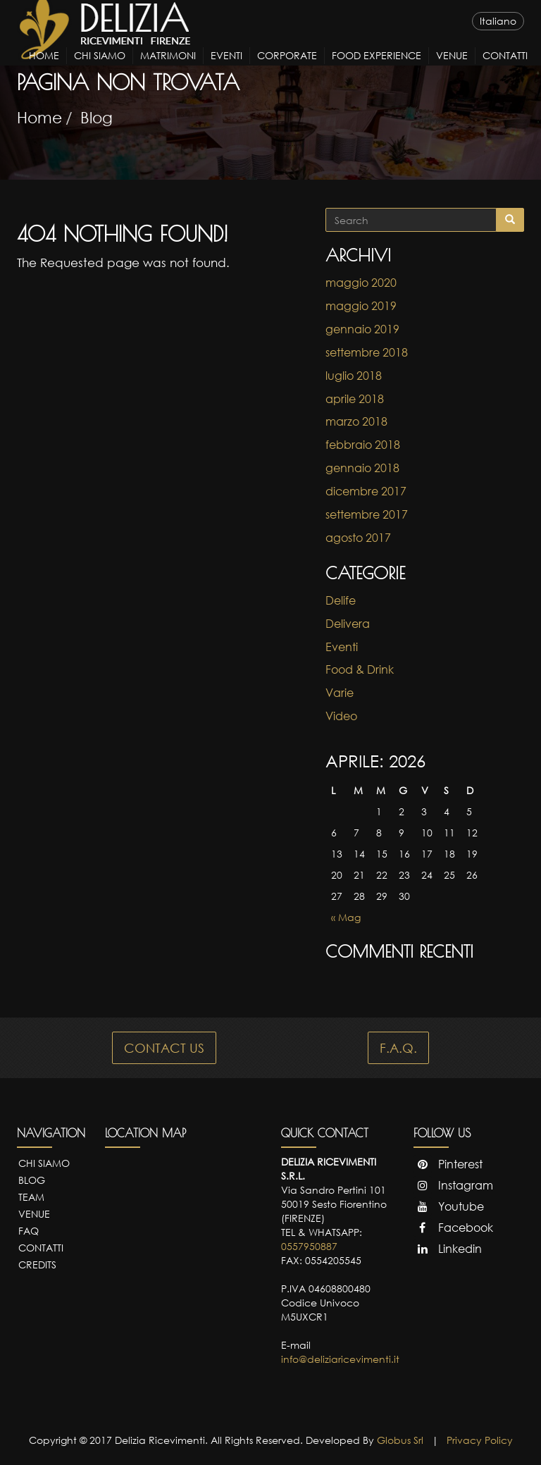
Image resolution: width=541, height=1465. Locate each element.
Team (31, 1197)
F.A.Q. (398, 1048)
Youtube (448, 1206)
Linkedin (447, 1249)
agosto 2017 (358, 538)
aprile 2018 (354, 399)
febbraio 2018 (362, 445)
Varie (339, 693)
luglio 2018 (353, 376)
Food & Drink (359, 669)
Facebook (453, 1227)
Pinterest (448, 1164)
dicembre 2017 (365, 491)
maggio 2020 (361, 283)
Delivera (347, 624)
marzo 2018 (356, 421)
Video (341, 716)
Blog (96, 117)
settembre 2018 (366, 352)
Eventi (226, 68)
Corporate (287, 68)
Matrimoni (168, 68)
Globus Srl (400, 1440)
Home (44, 68)
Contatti (505, 68)
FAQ (28, 1231)
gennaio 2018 (362, 468)
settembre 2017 (366, 514)
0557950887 (309, 1246)
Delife (340, 600)
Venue (452, 68)
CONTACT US (164, 1048)
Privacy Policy (480, 1440)
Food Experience (376, 68)
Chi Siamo (99, 68)
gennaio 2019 (362, 329)
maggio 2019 (361, 306)
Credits (37, 1265)
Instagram (453, 1185)
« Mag (346, 917)
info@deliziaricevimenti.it (340, 1359)
